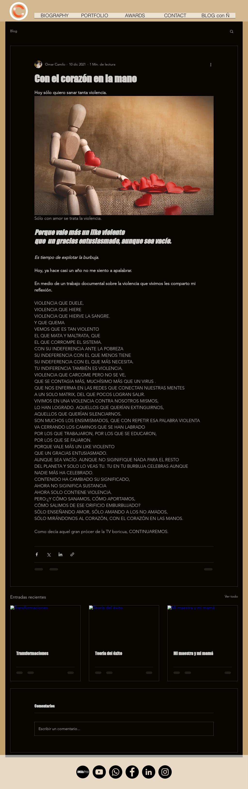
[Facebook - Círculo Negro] (132, 772)
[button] (231, 31)
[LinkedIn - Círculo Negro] (148, 772)
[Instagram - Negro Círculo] (165, 772)
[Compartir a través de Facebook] (36, 554)
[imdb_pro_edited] (82, 772)
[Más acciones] (211, 64)
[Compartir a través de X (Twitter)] (48, 554)
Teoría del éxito (108, 653)
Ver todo (231, 596)
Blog (13, 31)
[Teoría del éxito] (124, 625)
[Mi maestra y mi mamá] (203, 625)
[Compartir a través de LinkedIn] (60, 554)
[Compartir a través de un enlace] (72, 554)
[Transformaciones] (45, 625)
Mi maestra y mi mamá (193, 653)
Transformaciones (32, 653)
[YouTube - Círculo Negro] (99, 772)
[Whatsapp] (115, 772)
